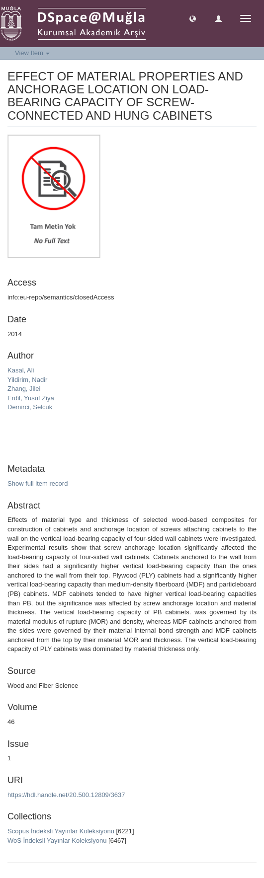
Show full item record (37, 483)
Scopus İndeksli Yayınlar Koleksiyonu (60, 831)
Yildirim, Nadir (27, 379)
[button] (192, 18)
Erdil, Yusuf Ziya (30, 398)
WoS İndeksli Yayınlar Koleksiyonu (56, 840)
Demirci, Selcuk (29, 407)
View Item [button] (32, 53)
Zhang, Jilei (23, 388)
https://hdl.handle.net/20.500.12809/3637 (66, 795)
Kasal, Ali (20, 370)
